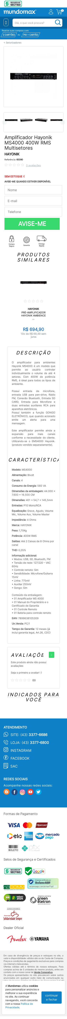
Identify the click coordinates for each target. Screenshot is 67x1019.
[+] (51, 655)
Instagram (21, 750)
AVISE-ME (32, 223)
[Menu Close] (6, 22)
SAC (14, 766)
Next (62, 122)
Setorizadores (13, 42)
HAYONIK (11, 154)
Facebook (20, 758)
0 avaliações (33, 165)
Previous (4, 122)
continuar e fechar (51, 997)
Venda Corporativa (43, 972)
